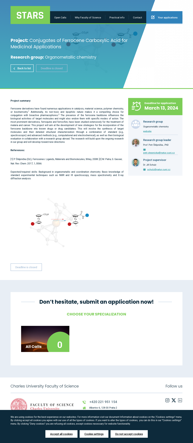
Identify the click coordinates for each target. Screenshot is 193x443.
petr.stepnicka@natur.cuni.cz (159, 152)
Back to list (22, 68)
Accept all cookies (61, 434)
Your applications (164, 17)
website (147, 131)
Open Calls (60, 17)
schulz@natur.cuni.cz (158, 169)
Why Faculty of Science (88, 17)
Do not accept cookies (129, 434)
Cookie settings (94, 434)
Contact (137, 17)
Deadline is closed (52, 68)
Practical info (117, 17)
